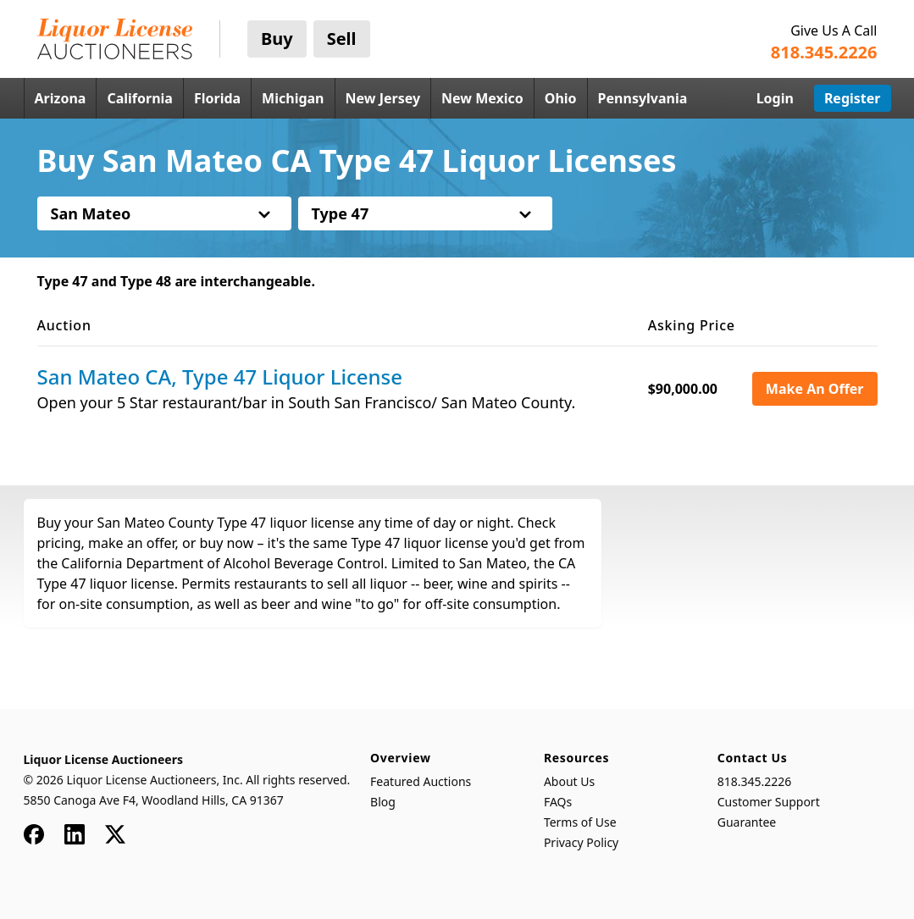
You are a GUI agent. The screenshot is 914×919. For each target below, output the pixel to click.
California (140, 98)
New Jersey (383, 98)
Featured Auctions (420, 781)
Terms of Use (580, 822)
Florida (217, 98)
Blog (383, 802)
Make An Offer (815, 388)
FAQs (558, 802)
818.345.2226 (754, 781)
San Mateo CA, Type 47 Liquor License (220, 376)
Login (775, 98)
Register (852, 98)
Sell (342, 38)
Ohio (561, 98)
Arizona (60, 98)
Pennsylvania (643, 98)
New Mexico (482, 98)
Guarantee (747, 822)
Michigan (293, 98)
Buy (277, 38)
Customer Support (768, 802)
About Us (569, 781)
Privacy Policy (581, 842)
